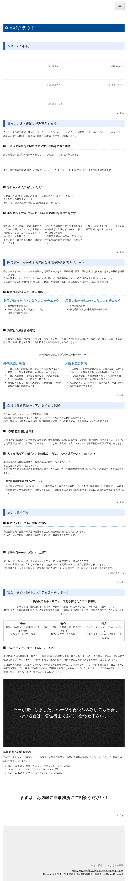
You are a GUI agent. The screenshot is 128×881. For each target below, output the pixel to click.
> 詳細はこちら (55, 65)
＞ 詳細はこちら (116, 573)
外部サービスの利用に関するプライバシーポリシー (97, 870)
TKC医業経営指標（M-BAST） (21, 486)
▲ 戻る (121, 113)
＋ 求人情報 (97, 865)
